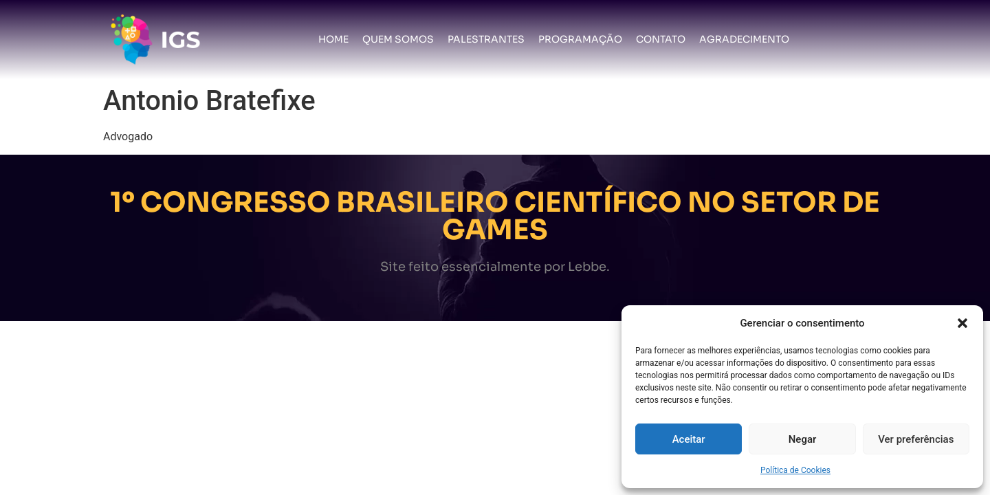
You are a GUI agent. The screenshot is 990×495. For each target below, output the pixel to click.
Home (333, 39)
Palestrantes (486, 39)
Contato (660, 39)
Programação (580, 39)
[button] (962, 323)
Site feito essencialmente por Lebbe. (495, 266)
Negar (803, 439)
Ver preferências (916, 439)
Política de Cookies (795, 470)
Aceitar (688, 439)
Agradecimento (744, 39)
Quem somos (398, 39)
